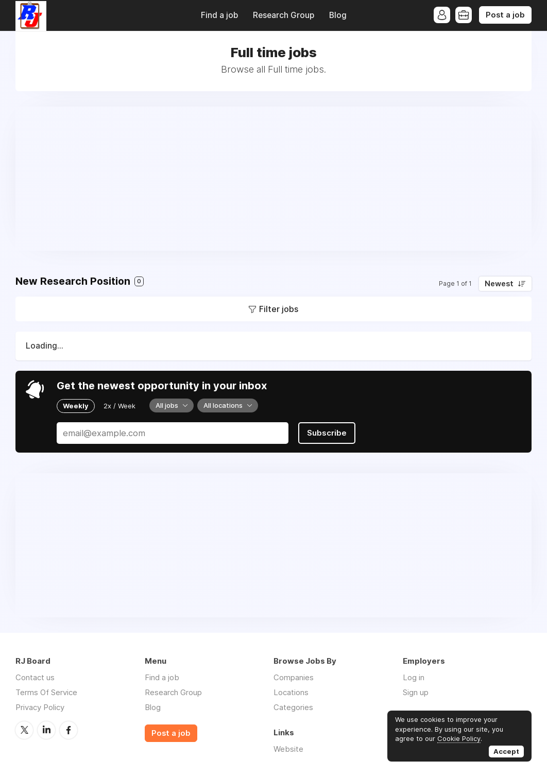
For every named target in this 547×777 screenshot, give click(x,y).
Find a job (219, 15)
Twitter (24, 730)
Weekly (76, 406)
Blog (338, 15)
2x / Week (119, 406)
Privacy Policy (39, 707)
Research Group (283, 15)
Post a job (505, 15)
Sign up (416, 692)
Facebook (68, 730)
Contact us (35, 677)
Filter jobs (278, 309)
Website (288, 749)
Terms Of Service (46, 692)
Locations (291, 692)
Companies (294, 677)
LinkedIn (46, 730)
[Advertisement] (273, 179)
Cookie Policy (459, 738)
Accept (506, 751)
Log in (413, 677)
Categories (293, 707)
